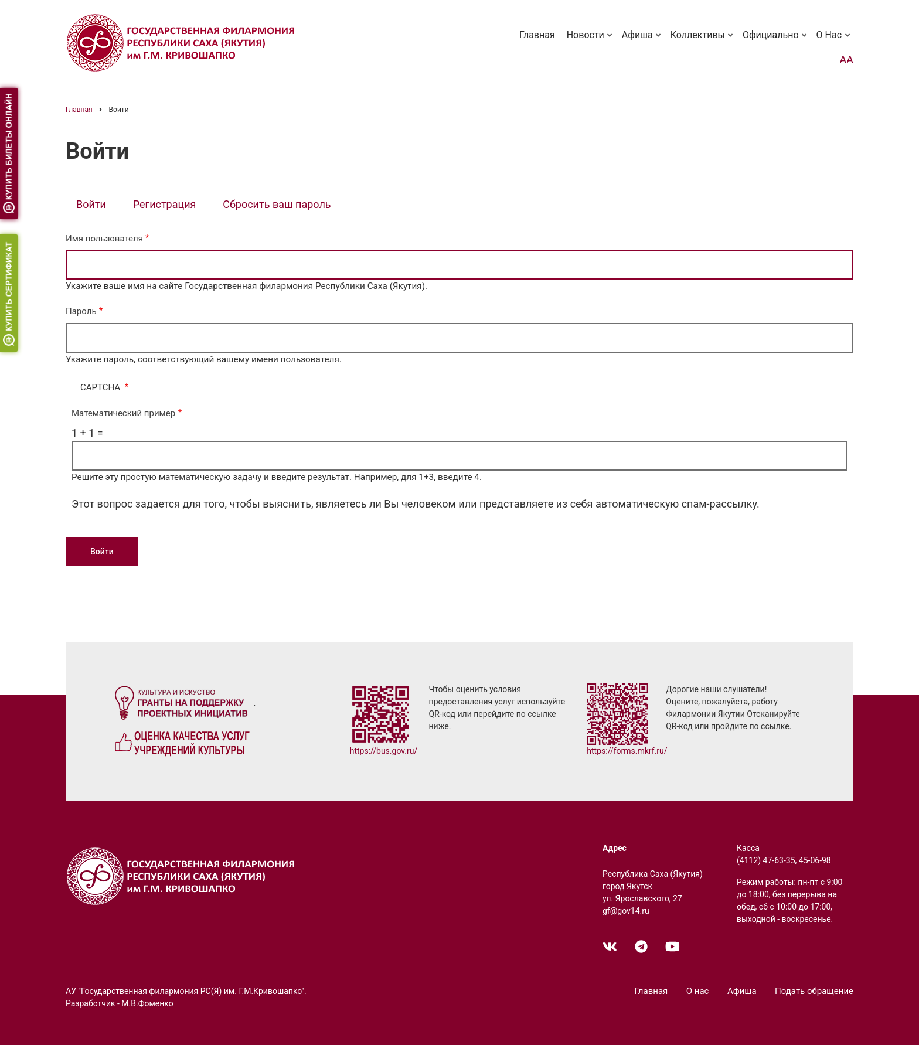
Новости (590, 40)
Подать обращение (814, 991)
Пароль (81, 311)
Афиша (642, 40)
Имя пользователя (104, 238)
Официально (776, 40)
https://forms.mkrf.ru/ (627, 750)
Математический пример (123, 413)
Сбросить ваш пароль (277, 204)
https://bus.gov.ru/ (384, 750)
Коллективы (702, 40)
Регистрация (164, 204)
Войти (96, 205)
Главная (537, 34)
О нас (834, 40)
